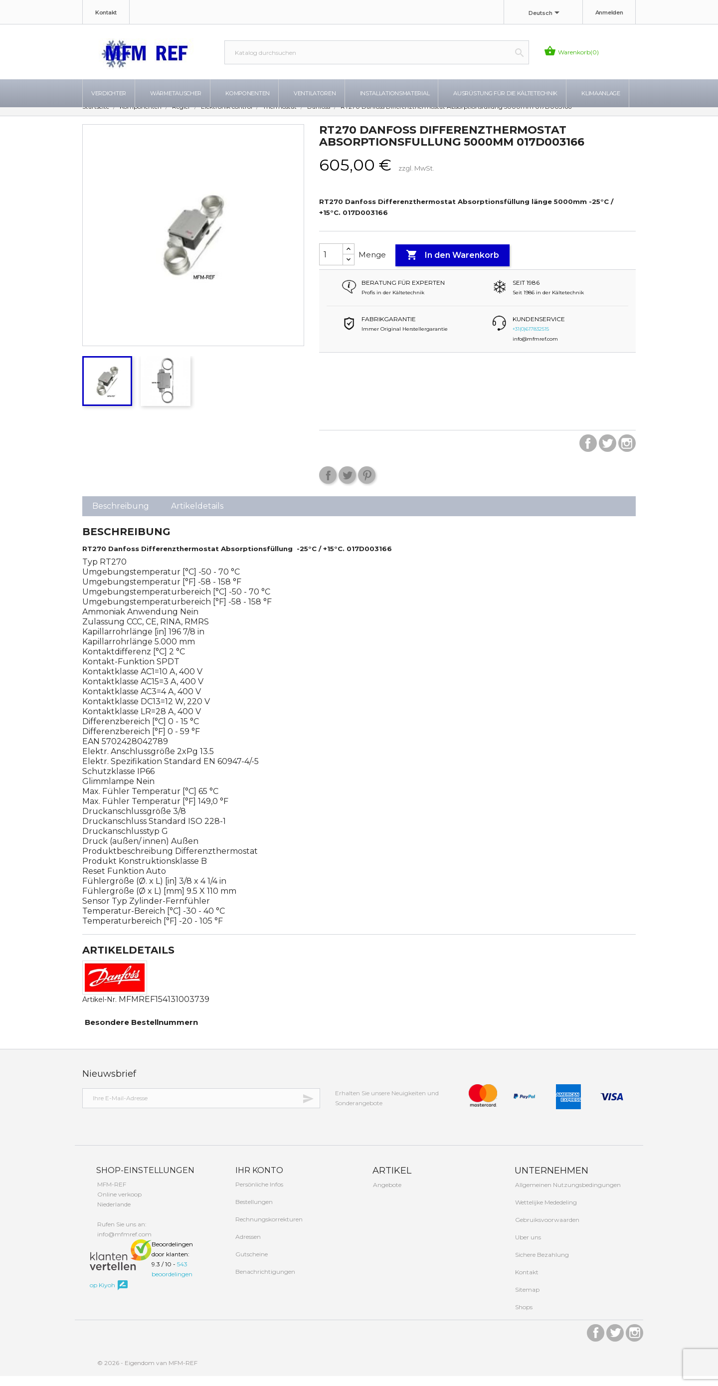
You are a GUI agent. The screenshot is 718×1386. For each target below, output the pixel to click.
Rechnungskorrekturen (268, 1229)
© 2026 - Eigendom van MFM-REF (147, 1373)
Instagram (627, 453)
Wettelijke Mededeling (545, 1212)
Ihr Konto (258, 1180)
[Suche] (376, 52)
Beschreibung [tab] (120, 516)
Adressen (247, 1246)
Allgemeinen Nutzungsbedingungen (567, 1194)
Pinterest (366, 485)
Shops (523, 1317)
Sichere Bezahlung (541, 1264)
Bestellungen (253, 1211)
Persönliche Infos (258, 1194)
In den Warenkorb (452, 265)
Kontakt (106, 12)
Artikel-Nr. (99, 1009)
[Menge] (331, 264)
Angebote (386, 1194)
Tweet (347, 485)
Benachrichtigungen (264, 1281)
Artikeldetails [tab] (197, 516)
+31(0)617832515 (531, 339)
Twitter (607, 453)
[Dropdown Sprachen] (546, 13)
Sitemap (526, 1299)
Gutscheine (251, 1264)
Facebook (588, 453)
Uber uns (527, 1247)
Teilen (328, 485)
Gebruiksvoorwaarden (546, 1229)
